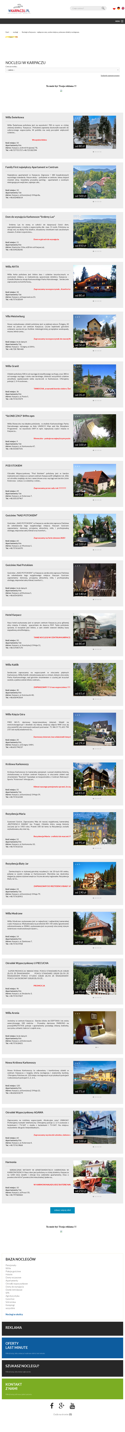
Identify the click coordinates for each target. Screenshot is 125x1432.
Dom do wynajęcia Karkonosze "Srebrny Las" (30, 216)
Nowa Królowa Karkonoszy (21, 1062)
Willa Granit (12, 366)
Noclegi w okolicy (14, 1314)
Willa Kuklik (12, 664)
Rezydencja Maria (15, 813)
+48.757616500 (16, 797)
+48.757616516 (16, 846)
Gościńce (10, 1299)
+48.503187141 (16, 448)
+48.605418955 (16, 595)
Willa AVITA (12, 266)
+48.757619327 (16, 996)
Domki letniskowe (14, 1289)
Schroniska (11, 1302)
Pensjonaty (11, 1265)
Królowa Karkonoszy (17, 764)
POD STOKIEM (14, 465)
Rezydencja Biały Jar (17, 863)
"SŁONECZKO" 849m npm (20, 415)
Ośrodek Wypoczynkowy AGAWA (24, 1112)
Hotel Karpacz (13, 614)
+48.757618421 (16, 1043)
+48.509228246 (16, 249)
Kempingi (10, 1305)
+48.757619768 (16, 944)
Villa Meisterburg (15, 316)
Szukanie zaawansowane (110, 75)
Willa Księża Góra (15, 714)
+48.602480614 (16, 197)
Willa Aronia (12, 1012)
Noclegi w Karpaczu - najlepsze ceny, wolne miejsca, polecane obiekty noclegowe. (50, 32)
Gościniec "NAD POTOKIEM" (21, 515)
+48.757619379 (16, 399)
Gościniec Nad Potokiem (19, 565)
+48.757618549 (16, 299)
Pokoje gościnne (13, 1271)
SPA (7, 1292)
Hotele (9, 1274)
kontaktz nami (14, 1386)
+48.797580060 (16, 1195)
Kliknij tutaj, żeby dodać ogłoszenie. (18, 1372)
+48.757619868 (16, 1145)
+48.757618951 (16, 896)
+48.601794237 (16, 747)
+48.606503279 (16, 1093)
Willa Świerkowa (15, 117)
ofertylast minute (17, 1345)
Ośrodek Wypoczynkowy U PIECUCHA (27, 963)
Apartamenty (12, 1280)
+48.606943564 (16, 697)
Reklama (14, 1327)
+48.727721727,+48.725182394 (23, 150)
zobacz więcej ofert (62, 1210)
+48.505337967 (16, 498)
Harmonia (11, 1162)
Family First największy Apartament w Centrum (32, 167)
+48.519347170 (16, 647)
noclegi (15, 32)
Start (7, 32)
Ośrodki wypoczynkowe (17, 1283)
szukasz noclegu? (22, 1366)
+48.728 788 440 (16, 349)
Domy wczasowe (13, 1277)
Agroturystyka (12, 1295)
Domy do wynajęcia (15, 1286)
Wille (8, 1268)
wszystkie (10, 1308)
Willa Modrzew (14, 913)
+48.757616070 (16, 548)
